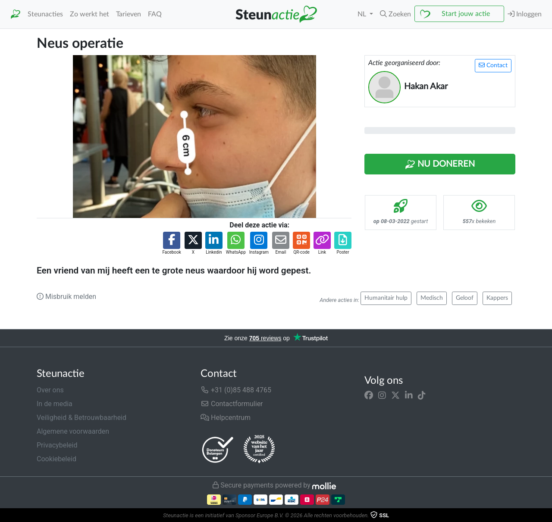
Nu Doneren (440, 164)
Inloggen (525, 14)
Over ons (50, 390)
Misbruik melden (66, 296)
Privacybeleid (57, 445)
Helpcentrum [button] (226, 417)
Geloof (465, 298)
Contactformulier (232, 404)
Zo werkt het (89, 14)
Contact (493, 65)
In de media (54, 404)
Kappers (497, 298)
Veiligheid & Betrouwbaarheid (81, 417)
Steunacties (45, 14)
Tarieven (128, 14)
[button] (395, 14)
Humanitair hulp (386, 298)
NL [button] (363, 14)
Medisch (431, 298)
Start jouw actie (466, 13)
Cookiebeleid (56, 459)
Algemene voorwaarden (73, 431)
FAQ (155, 14)
